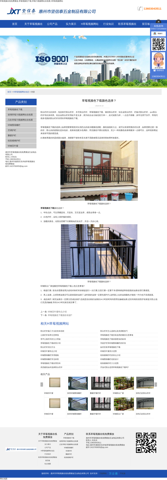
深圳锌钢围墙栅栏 (74, 393)
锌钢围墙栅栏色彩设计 (109, 359)
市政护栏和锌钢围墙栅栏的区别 (113, 343)
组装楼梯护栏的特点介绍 (110, 355)
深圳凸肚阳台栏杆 (143, 393)
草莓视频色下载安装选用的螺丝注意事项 (116, 335)
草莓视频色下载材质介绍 (51, 343)
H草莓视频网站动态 (21, 92)
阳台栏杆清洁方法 (48, 347)
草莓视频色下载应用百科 (51, 363)
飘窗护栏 (12, 135)
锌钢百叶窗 (13, 146)
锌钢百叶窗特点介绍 (57, 312)
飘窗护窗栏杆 (95, 393)
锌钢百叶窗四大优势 (108, 351)
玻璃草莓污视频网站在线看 (20, 115)
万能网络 (103, 473)
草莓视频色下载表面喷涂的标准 (113, 339)
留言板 (146, 23)
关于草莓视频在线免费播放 (47, 441)
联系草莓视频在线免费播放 (47, 457)
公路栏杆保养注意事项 (50, 335)
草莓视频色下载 (15, 109)
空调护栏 (12, 130)
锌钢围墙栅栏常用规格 (50, 355)
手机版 (122, 473)
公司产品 (52, 23)
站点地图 (48, 464)
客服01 (157, 33)
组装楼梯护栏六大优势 (109, 363)
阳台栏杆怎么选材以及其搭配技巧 (114, 331)
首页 (14, 23)
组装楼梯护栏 (14, 141)
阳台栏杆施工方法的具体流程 (52, 331)
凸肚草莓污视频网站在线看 (20, 120)
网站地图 (3, 479)
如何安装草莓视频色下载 (110, 347)
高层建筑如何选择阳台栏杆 (51, 367)
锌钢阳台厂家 (118, 393)
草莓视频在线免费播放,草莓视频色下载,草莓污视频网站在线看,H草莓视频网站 (31, 1)
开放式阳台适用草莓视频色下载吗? (114, 367)
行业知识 (108, 23)
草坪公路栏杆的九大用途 (51, 339)
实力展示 (71, 23)
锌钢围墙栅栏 (14, 125)
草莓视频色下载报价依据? (60, 315)
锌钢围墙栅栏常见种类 (50, 359)
